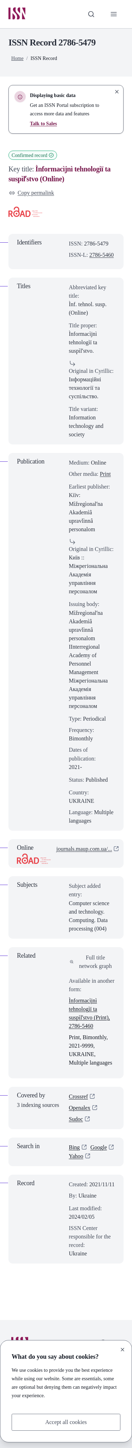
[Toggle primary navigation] (114, 14)
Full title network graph (91, 962)
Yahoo (76, 1156)
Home (17, 58)
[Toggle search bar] (91, 14)
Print (105, 474)
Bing (74, 1148)
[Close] (122, 1349)
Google (98, 1148)
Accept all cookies (66, 1422)
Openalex (79, 1108)
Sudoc (76, 1119)
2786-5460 (101, 255)
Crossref (78, 1097)
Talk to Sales (43, 123)
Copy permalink (31, 193)
